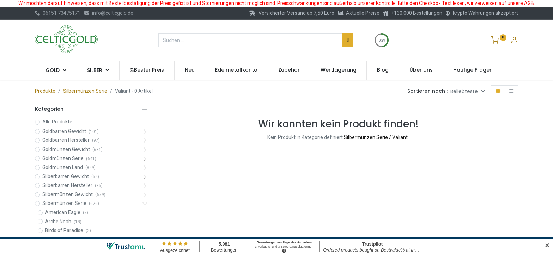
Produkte (45, 91)
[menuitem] (147, 70)
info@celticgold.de (108, 13)
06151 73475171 (57, 13)
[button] (467, 91)
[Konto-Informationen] (514, 41)
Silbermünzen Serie (85, 91)
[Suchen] (347, 40)
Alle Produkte (57, 122)
